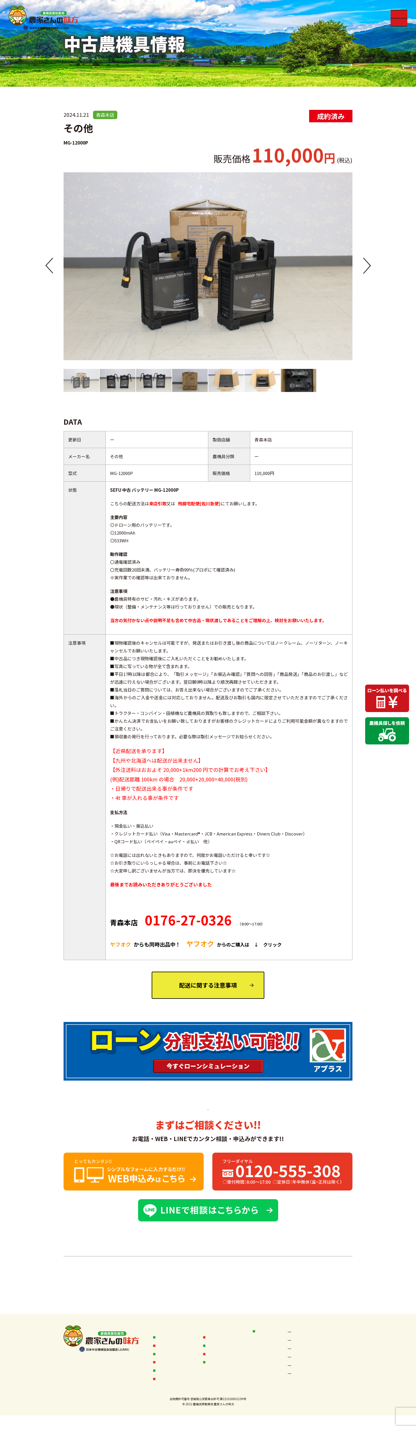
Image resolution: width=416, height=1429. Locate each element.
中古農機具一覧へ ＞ (208, 1274)
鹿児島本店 (337, 1381)
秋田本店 (335, 1341)
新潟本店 (299, 1371)
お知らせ (166, 1331)
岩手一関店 (301, 1361)
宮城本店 (299, 1351)
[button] (49, 266)
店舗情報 (265, 1331)
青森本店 (335, 1331)
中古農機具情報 (172, 1363)
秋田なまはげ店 (305, 1341)
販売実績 (166, 1352)
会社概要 (216, 1352)
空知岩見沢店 (303, 1331)
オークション (220, 1342)
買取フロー (168, 1342)
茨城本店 (299, 1381)
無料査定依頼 (170, 1384)
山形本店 (335, 1371)
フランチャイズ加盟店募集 (230, 1367)
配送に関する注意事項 (208, 985)
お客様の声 (218, 1331)
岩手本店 (335, 1351)
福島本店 (335, 1361)
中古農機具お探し (174, 1374)
